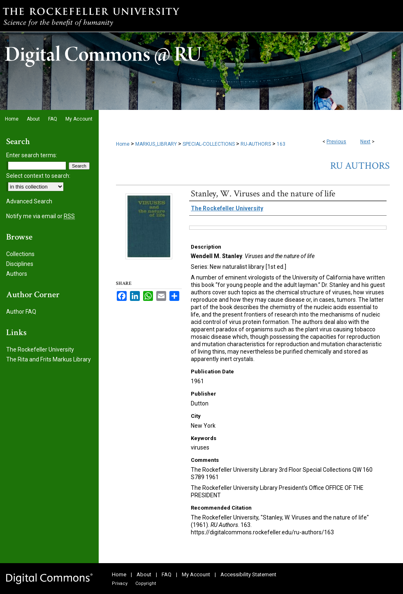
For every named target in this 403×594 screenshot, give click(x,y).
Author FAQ (21, 311)
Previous (336, 141)
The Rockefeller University (40, 349)
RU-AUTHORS (256, 144)
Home (123, 144)
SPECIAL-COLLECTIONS (209, 144)
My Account (196, 574)
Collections (20, 254)
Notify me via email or (40, 216)
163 (281, 144)
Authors (16, 273)
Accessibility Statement (248, 574)
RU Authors (360, 165)
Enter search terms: (31, 155)
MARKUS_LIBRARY (156, 144)
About (144, 574)
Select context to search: (38, 175)
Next (365, 141)
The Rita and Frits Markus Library (48, 359)
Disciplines (19, 264)
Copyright (145, 583)
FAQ (166, 574)
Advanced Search (29, 201)
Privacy (119, 583)
